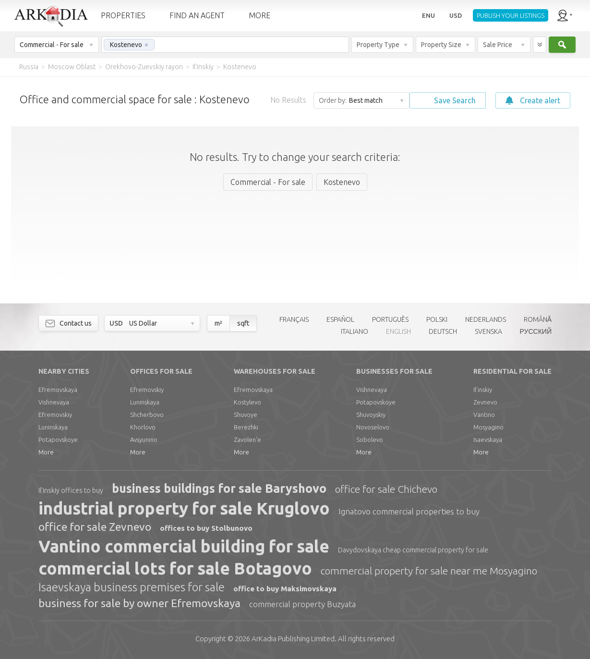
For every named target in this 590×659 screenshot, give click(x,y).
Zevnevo (485, 402)
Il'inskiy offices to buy (70, 490)
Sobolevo (369, 439)
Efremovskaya (57, 389)
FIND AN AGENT (197, 15)
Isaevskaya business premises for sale (131, 587)
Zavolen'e (247, 439)
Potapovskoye (58, 439)
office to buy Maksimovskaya (285, 589)
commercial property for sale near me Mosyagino (429, 570)
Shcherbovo (147, 414)
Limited (293, 639)
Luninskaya (53, 427)
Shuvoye (245, 414)
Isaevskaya (487, 439)
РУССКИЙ (536, 331)
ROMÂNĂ (538, 319)
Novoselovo (372, 427)
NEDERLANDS (485, 319)
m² (218, 323)
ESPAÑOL (340, 319)
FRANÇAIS (294, 319)
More (46, 452)
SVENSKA (488, 331)
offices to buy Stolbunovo (206, 528)
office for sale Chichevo (386, 489)
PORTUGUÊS (390, 319)
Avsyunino (143, 439)
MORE (259, 15)
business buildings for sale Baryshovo (219, 488)
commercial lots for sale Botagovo (175, 568)
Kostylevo (247, 402)
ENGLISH (398, 331)
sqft (243, 323)
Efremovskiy (55, 414)
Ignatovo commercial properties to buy (409, 511)
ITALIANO (354, 331)
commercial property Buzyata (302, 604)
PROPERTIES (123, 15)
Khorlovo (143, 427)
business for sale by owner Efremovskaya (139, 603)
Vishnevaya (53, 402)
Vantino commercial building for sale (183, 546)
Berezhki (246, 427)
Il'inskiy (482, 389)
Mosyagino (488, 427)
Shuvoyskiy (370, 414)
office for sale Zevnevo (94, 527)
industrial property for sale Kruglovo (184, 508)
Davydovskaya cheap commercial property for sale (413, 550)
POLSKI (436, 319)
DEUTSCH (443, 331)
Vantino (484, 414)
